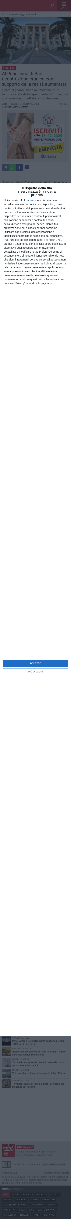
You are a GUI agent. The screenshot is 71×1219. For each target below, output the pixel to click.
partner (30, 200)
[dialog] (35, 609)
